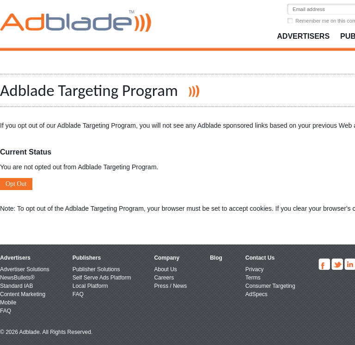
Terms (253, 277)
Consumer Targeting (270, 286)
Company (166, 258)
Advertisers (303, 36)
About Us (165, 269)
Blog (216, 258)
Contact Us (260, 258)
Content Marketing (22, 294)
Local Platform (90, 286)
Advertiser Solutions (24, 269)
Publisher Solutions (96, 269)
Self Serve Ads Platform (102, 277)
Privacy (254, 269)
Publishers (87, 258)
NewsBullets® (17, 277)
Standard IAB (16, 286)
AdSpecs (256, 294)
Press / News (170, 286)
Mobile (8, 302)
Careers (164, 277)
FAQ (5, 311)
